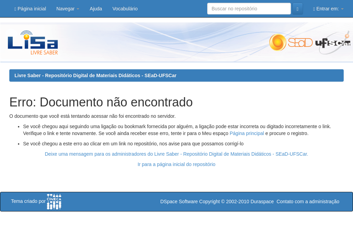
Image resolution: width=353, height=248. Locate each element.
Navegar (68, 8)
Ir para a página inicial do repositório (176, 164)
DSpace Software (179, 201)
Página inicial (30, 9)
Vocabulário (125, 8)
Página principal (247, 133)
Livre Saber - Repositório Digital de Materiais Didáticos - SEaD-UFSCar (95, 75)
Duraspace (262, 201)
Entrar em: (328, 9)
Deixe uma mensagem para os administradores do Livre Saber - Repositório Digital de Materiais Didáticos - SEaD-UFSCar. (176, 154)
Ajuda (96, 8)
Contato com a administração (307, 201)
